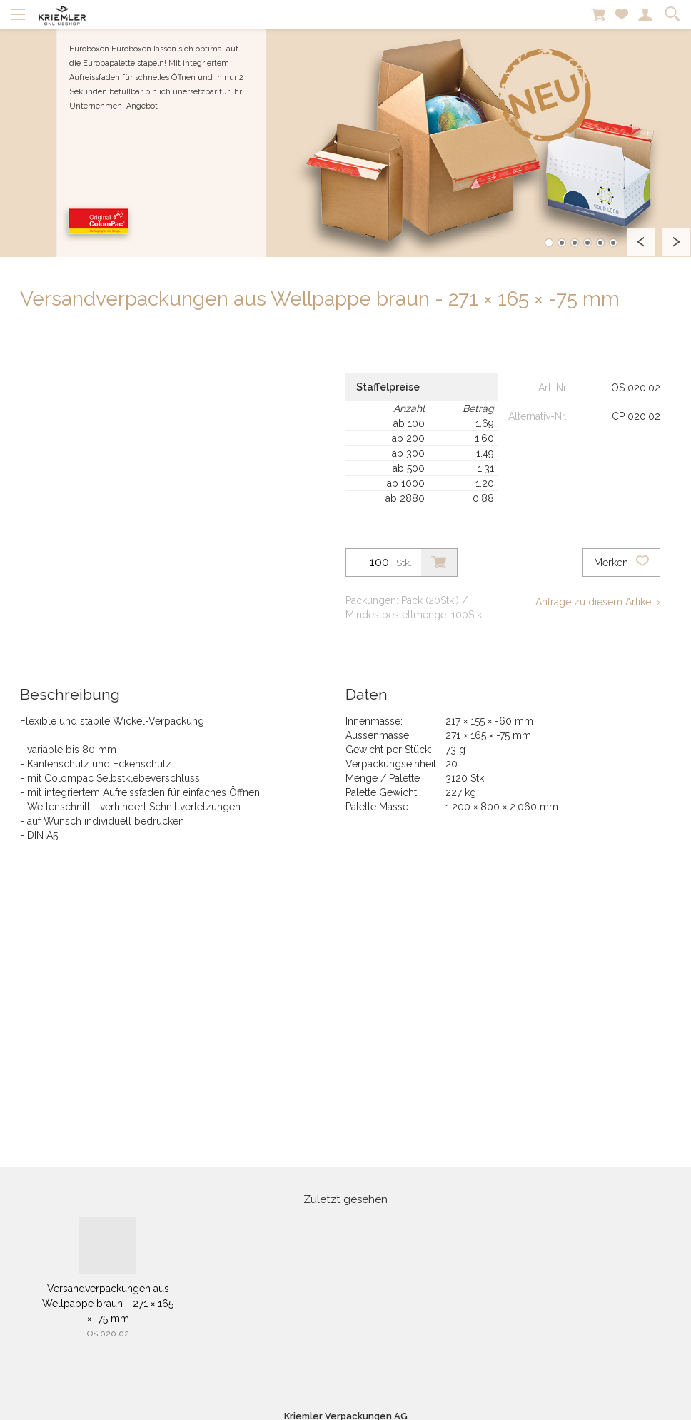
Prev (641, 242)
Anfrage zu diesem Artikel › (597, 602)
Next (676, 242)
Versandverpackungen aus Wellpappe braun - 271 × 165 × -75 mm (107, 1303)
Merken (621, 562)
